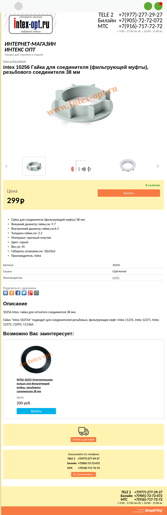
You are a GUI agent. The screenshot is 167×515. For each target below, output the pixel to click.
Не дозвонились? (83, 474)
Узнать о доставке (83, 439)
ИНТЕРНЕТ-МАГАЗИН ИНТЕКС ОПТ (30, 46)
